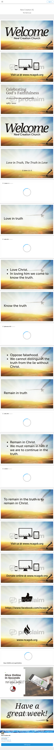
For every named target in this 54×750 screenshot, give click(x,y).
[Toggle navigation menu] (2, 1)
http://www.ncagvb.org (6, 740)
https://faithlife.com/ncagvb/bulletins (12, 663)
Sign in (50, 1)
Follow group (27, 744)
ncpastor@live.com (5, 737)
